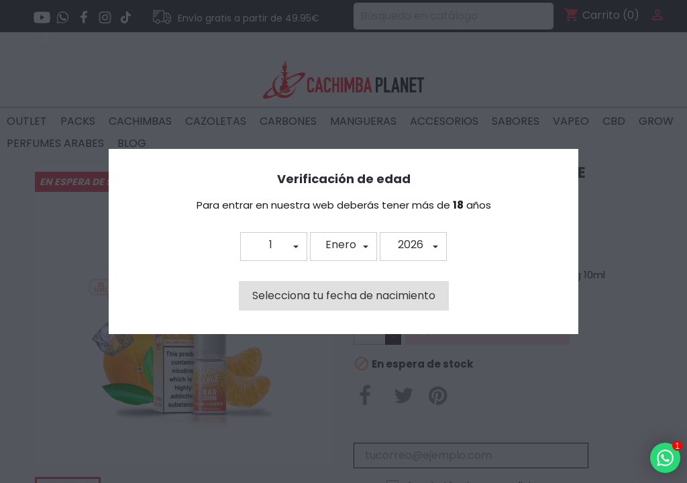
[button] (273, 246)
